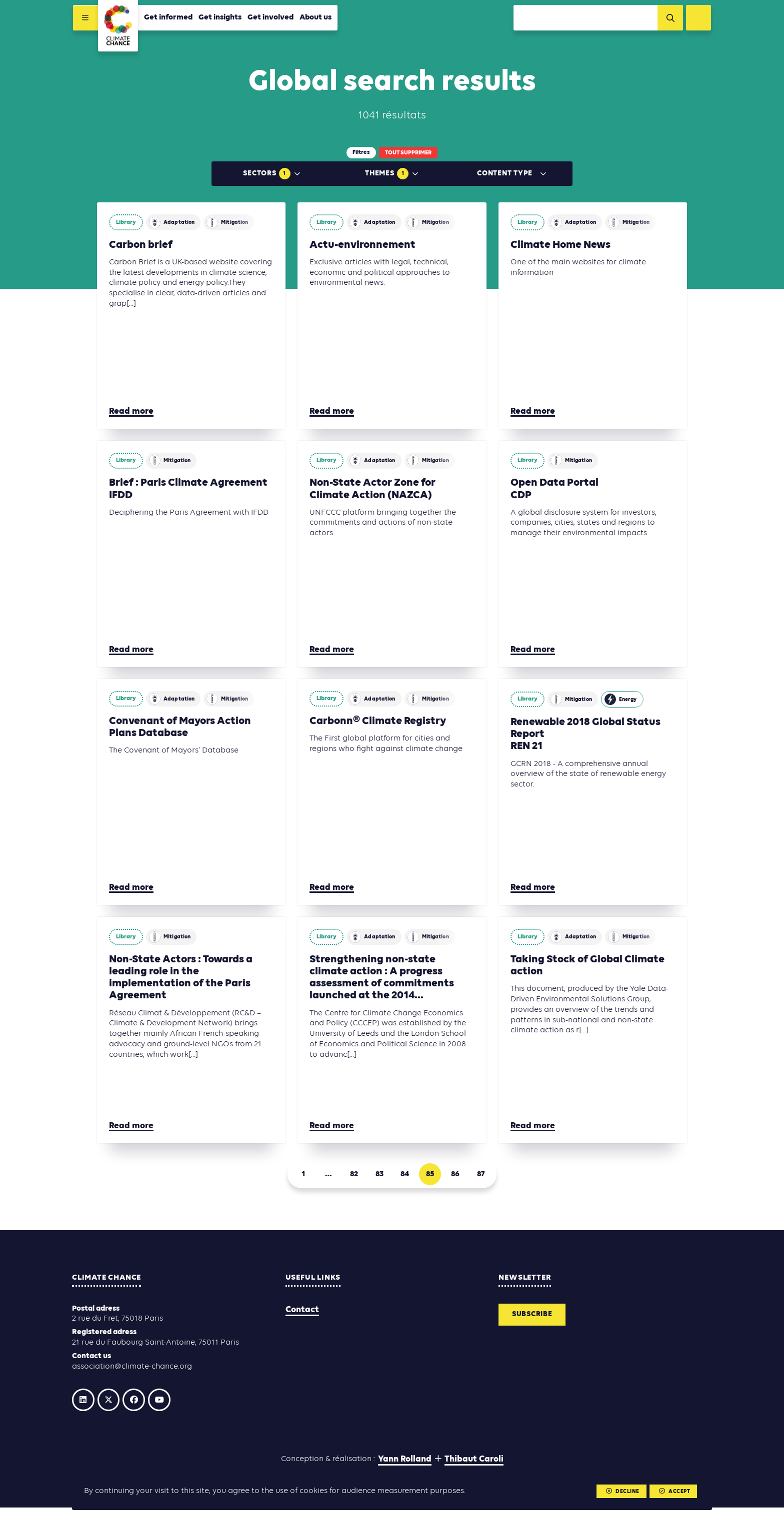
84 (406, 1176)
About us (314, 18)
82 (350, 1176)
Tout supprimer (408, 152)
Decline (621, 1491)
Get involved (269, 18)
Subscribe (534, 1318)
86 (462, 1176)
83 (378, 1176)
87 (490, 1176)
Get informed (167, 18)
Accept (674, 1491)
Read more (131, 411)
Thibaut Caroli (474, 1464)
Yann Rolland (405, 1464)
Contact (302, 1312)
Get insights (219, 18)
